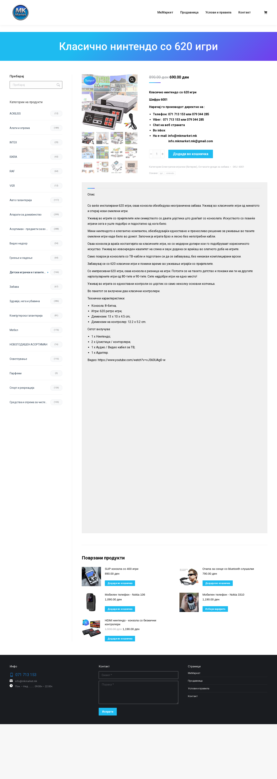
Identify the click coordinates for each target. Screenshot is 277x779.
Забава (14, 286)
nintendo (170, 173)
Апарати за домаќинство (26, 214)
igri (161, 173)
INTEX (13, 142)
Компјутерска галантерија (26, 315)
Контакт (193, 696)
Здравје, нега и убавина (25, 301)
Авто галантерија (21, 200)
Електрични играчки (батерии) (179, 166)
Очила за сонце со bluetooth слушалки (228, 568)
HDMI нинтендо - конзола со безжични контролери (130, 622)
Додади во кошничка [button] (120, 583)
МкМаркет (194, 673)
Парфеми (16, 373)
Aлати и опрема (20, 128)
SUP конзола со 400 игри (121, 568)
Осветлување (18, 358)
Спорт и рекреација (22, 387)
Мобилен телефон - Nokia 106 (125, 594)
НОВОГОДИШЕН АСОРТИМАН (28, 344)
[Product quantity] (157, 154)
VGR (12, 185)
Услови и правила (198, 688)
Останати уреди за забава (213, 166)
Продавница (195, 680)
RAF (12, 171)
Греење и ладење (21, 257)
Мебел (14, 330)
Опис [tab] (91, 194)
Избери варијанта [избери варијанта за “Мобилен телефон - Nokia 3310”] (215, 609)
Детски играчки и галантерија (29, 272)
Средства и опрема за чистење (29, 402)
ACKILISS (15, 113)
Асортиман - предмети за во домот (30, 229)
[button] (132, 79)
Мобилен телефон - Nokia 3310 (223, 594)
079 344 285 (46, 3)
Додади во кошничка (190, 154)
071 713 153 (24, 3)
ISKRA (13, 156)
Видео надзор (19, 243)
